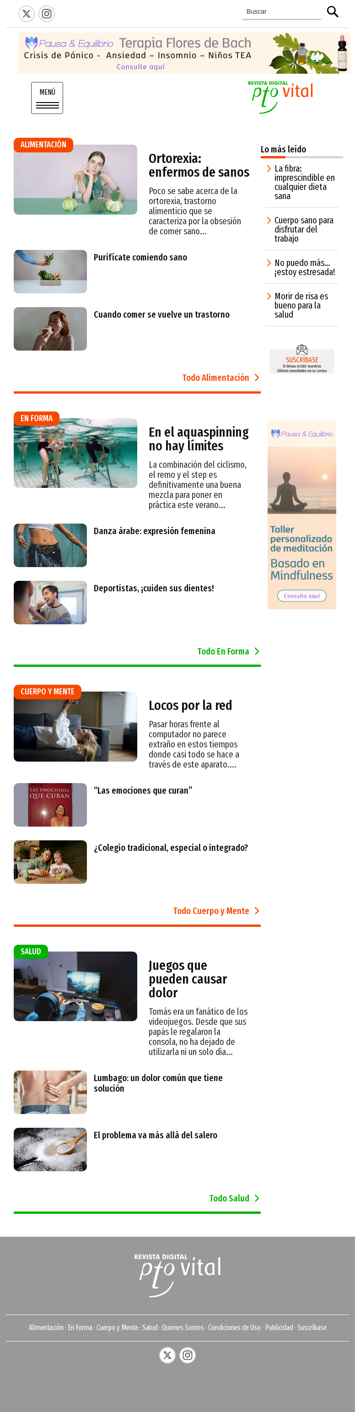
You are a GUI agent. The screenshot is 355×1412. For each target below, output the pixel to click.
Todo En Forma (223, 651)
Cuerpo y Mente (117, 1327)
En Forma (80, 1327)
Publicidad (279, 1327)
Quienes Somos (183, 1327)
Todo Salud (229, 1198)
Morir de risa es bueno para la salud (301, 305)
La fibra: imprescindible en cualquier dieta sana (304, 182)
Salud (150, 1327)
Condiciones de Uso (234, 1327)
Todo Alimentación (215, 377)
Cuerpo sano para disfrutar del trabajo (303, 229)
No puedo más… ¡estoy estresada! (304, 267)
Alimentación (46, 1327)
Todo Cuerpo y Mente (211, 910)
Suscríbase (312, 1327)
